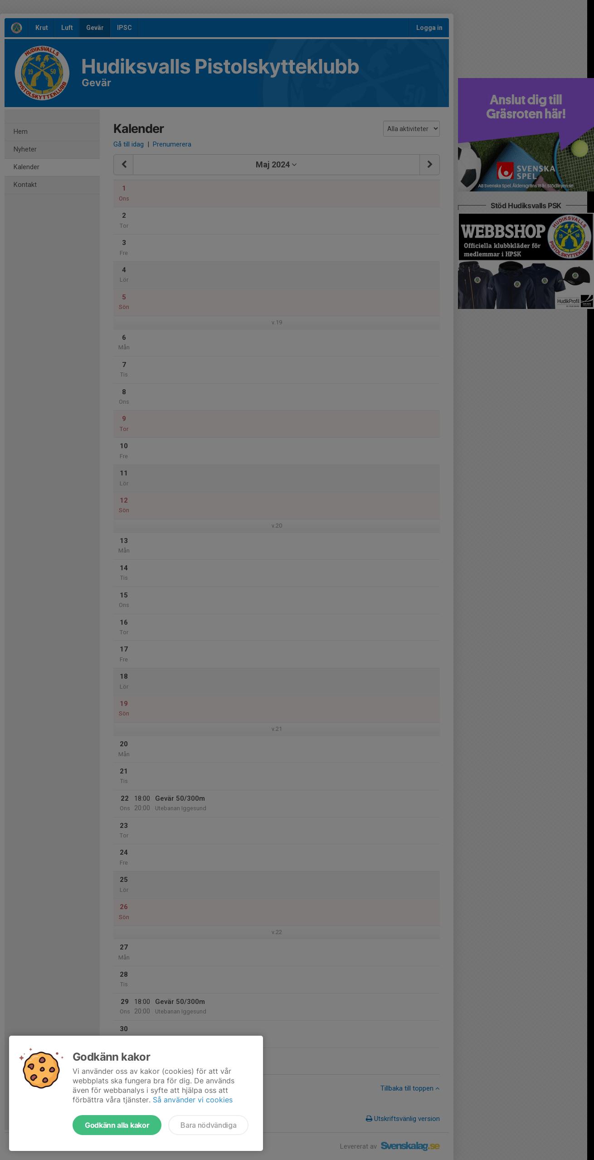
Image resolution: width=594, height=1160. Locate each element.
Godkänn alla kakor (117, 1125)
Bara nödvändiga (208, 1125)
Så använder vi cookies (193, 1099)
